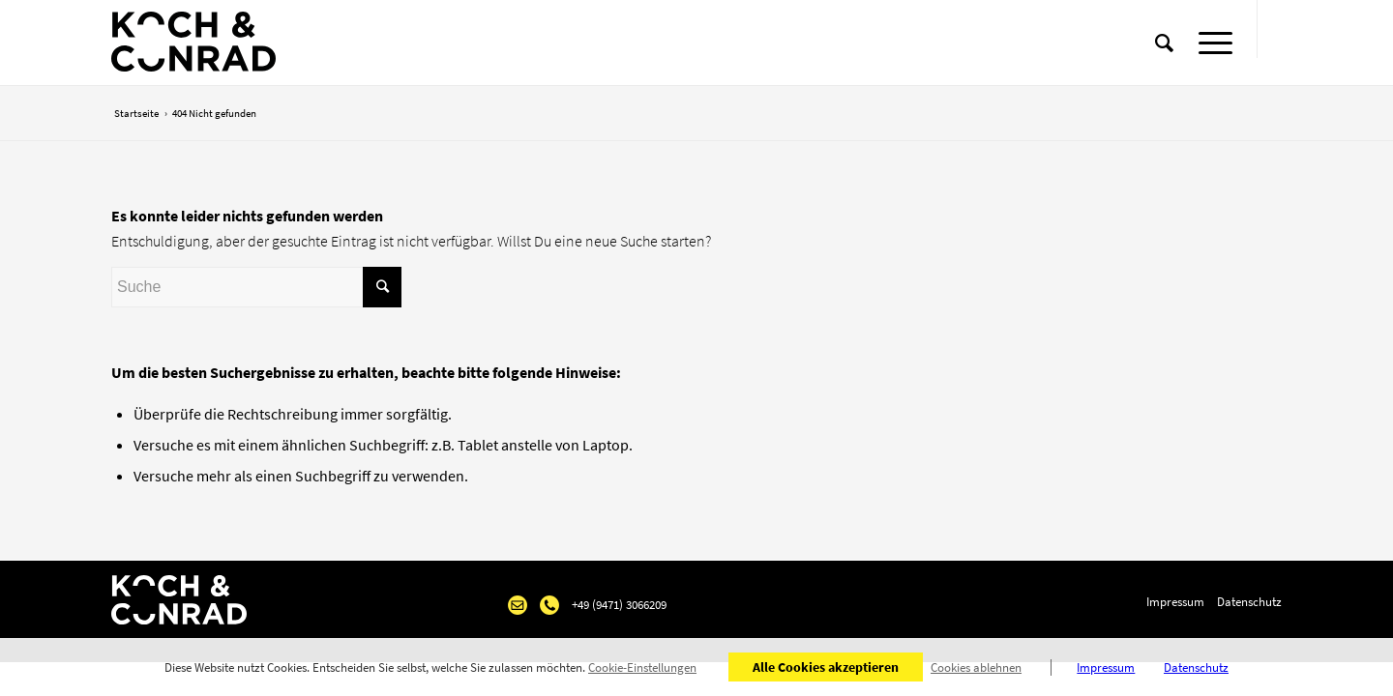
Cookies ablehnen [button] (976, 667)
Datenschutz (1249, 602)
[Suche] (1164, 43)
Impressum (1175, 602)
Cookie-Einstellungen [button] (642, 668)
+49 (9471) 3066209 (619, 604)
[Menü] (1209, 43)
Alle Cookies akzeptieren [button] (826, 667)
